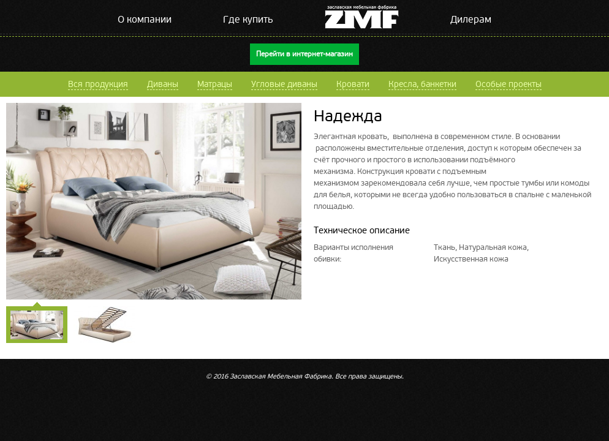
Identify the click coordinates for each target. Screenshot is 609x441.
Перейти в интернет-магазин (304, 54)
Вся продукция (98, 84)
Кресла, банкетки (422, 84)
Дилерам (470, 19)
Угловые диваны (284, 84)
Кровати (352, 84)
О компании (145, 19)
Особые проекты (508, 84)
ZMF (362, 17)
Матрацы (214, 84)
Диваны (162, 84)
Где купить (248, 19)
